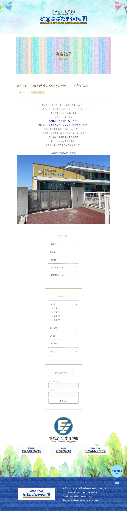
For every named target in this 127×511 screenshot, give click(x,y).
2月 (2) (57, 316)
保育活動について (58, 275)
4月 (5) (57, 308)
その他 (53, 259)
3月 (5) (57, 312)
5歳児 (52, 251)
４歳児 (53, 244)
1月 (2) (57, 320)
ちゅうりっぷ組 (57, 267)
